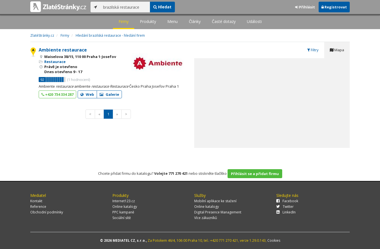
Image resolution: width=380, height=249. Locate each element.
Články (195, 21)
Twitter (285, 206)
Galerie (109, 94)
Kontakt (36, 201)
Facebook (287, 201)
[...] (125, 7)
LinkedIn (286, 212)
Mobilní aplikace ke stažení (215, 201)
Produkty (148, 21)
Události (254, 21)
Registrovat (334, 7)
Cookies (273, 240)
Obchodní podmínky (46, 212)
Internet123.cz (123, 201)
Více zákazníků (205, 217)
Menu (172, 21)
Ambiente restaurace (63, 50)
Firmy (124, 21)
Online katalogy (124, 206)
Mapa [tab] (337, 49)
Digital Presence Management (217, 212)
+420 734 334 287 (57, 94)
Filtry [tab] (313, 49)
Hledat (162, 7)
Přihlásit (305, 7)
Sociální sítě (121, 217)
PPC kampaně (123, 212)
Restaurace (55, 61)
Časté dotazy (224, 21)
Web (87, 94)
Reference (38, 206)
